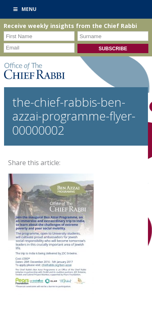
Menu (24, 9)
